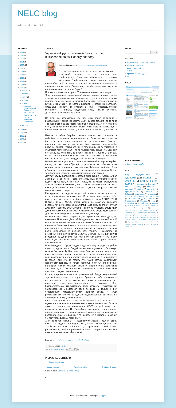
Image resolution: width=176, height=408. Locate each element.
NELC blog (38, 13)
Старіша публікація (109, 367)
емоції (139, 187)
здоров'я (130, 177)
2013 (22, 85)
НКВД (147, 212)
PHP (134, 210)
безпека (153, 212)
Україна (61, 349)
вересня (25, 94)
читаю (129, 71)
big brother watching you (143, 196)
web (151, 210)
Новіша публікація (53, 367)
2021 (22, 62)
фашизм (140, 224)
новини (153, 217)
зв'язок (127, 217)
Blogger (103, 396)
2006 (22, 142)
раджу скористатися (135, 65)
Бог (157, 196)
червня (25, 100)
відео (127, 187)
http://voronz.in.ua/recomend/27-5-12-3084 (73, 340)
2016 (22, 75)
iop (128, 77)
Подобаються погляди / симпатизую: (141, 62)
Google (145, 208)
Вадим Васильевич (65, 184)
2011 (22, 129)
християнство (131, 191)
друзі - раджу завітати (135, 68)
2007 (22, 139)
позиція (147, 177)
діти (142, 180)
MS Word (153, 208)
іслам (154, 224)
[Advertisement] (50, 39)
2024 (22, 52)
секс (154, 222)
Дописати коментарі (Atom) (68, 371)
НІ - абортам (134, 199)
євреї (147, 224)
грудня (25, 90)
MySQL (127, 210)
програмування (153, 219)
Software (128, 194)
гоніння (138, 215)
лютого (25, 125)
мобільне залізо (134, 205)
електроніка (129, 203)
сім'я (133, 224)
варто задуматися (137, 174)
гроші (153, 201)
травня (25, 103)
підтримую (54, 349)
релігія (140, 189)
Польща (143, 201)
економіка (153, 215)
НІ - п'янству (139, 212)
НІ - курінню (149, 199)
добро (145, 215)
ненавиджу (144, 217)
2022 (22, 59)
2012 (22, 88)
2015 (22, 78)
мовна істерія (150, 205)
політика (151, 189)
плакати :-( (134, 219)
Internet (151, 184)
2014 (22, 81)
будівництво (129, 215)
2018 (22, 68)
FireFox (138, 208)
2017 (22, 72)
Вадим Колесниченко (66, 176)
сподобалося (143, 203)
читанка (149, 191)
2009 (22, 136)
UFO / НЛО (143, 210)
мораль (150, 187)
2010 (22, 133)
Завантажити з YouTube (136, 164)
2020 (22, 65)
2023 (22, 55)
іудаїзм (127, 226)
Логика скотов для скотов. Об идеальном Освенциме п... (29, 118)
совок (127, 224)
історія (127, 196)
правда (140, 184)
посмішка (144, 219)
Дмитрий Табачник (87, 205)
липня (24, 97)
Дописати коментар (56, 362)
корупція (135, 217)
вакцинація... (140, 194)
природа (129, 189)
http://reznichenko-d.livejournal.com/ (92, 65)
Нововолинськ (130, 201)
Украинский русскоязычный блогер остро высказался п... (29, 109)
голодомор (152, 194)
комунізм (155, 203)
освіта (127, 219)
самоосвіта (129, 208)
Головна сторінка (80, 367)
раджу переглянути (144, 222)
